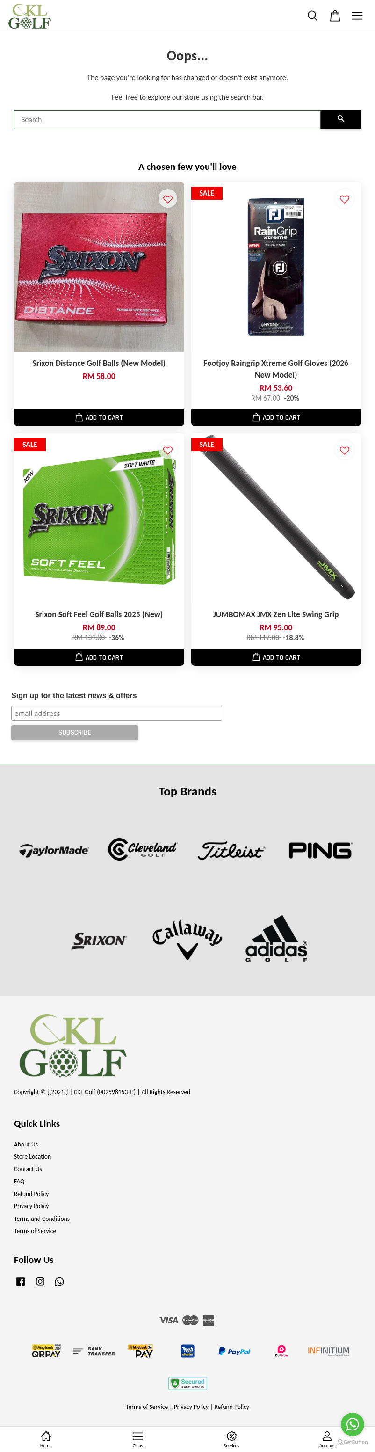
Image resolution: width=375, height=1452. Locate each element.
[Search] (167, 119)
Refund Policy (31, 1194)
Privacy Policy (31, 1206)
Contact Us (28, 1169)
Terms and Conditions (42, 1219)
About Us (26, 1144)
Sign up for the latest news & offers (74, 696)
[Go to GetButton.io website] (353, 1442)
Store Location (32, 1156)
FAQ (19, 1181)
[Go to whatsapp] (352, 1424)
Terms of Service (35, 1231)
